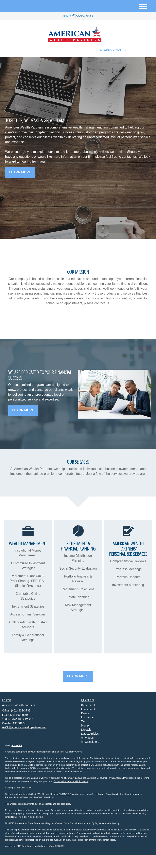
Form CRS (17, 745)
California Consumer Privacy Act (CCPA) (107, 778)
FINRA (62, 794)
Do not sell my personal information (71, 781)
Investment (88, 709)
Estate (85, 713)
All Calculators (90, 741)
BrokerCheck (75, 751)
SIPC (68, 794)
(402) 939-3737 (113, 50)
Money (85, 725)
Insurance (87, 717)
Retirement (88, 705)
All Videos (87, 737)
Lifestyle (86, 729)
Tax (83, 721)
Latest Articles (90, 733)
